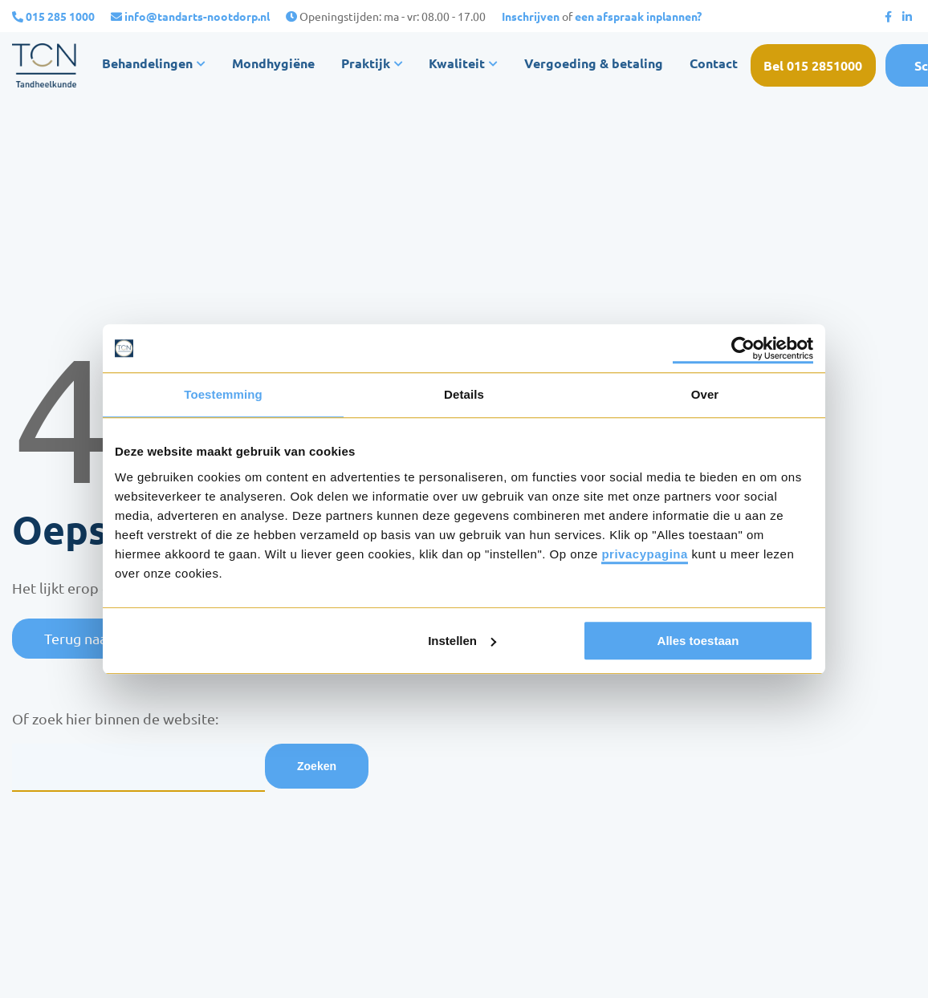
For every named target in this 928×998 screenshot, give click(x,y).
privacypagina (644, 554)
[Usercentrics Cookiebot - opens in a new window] (743, 348)
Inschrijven (531, 16)
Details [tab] (464, 394)
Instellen (462, 640)
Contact (727, 64)
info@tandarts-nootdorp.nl (197, 16)
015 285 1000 (60, 16)
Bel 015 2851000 (832, 64)
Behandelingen (148, 64)
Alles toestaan (698, 640)
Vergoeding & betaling (607, 64)
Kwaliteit (472, 64)
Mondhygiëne (276, 64)
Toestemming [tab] (223, 394)
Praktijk (373, 64)
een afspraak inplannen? (638, 16)
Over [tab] (705, 394)
